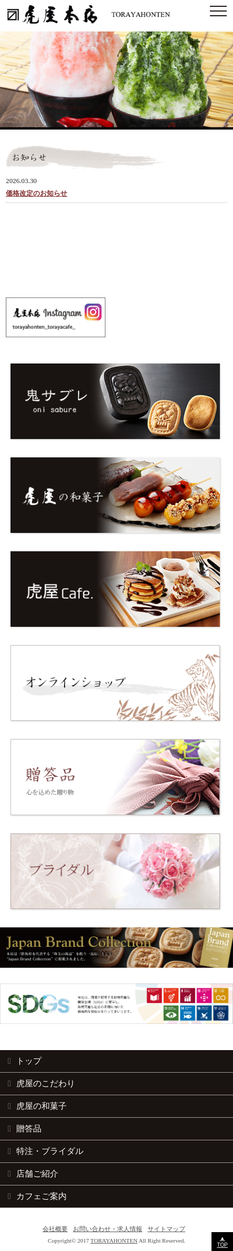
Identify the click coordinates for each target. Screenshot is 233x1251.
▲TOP (222, 1241)
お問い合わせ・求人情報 (107, 1229)
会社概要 (55, 1229)
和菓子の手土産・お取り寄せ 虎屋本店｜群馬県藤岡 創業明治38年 (116, 14)
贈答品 (28, 1128)
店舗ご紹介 (37, 1173)
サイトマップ (166, 1229)
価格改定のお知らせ (36, 193)
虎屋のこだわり (45, 1083)
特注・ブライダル (49, 1151)
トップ (28, 1060)
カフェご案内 (41, 1196)
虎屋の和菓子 (41, 1105)
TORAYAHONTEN (113, 1240)
